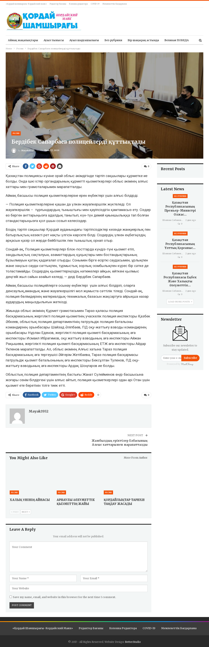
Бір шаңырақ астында (143, 40)
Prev (15, 511)
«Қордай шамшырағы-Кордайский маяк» (26, 4)
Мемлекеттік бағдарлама (114, 4)
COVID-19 (95, 4)
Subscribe (190, 358)
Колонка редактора (78, 4)
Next (26, 511)
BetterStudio (133, 641)
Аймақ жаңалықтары (23, 40)
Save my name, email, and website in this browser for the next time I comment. (64, 596)
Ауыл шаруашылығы (84, 40)
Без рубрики (113, 40)
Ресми (16, 133)
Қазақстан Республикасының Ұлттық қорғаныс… (180, 244)
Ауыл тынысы (54, 40)
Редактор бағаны (58, 4)
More (168, 40)
